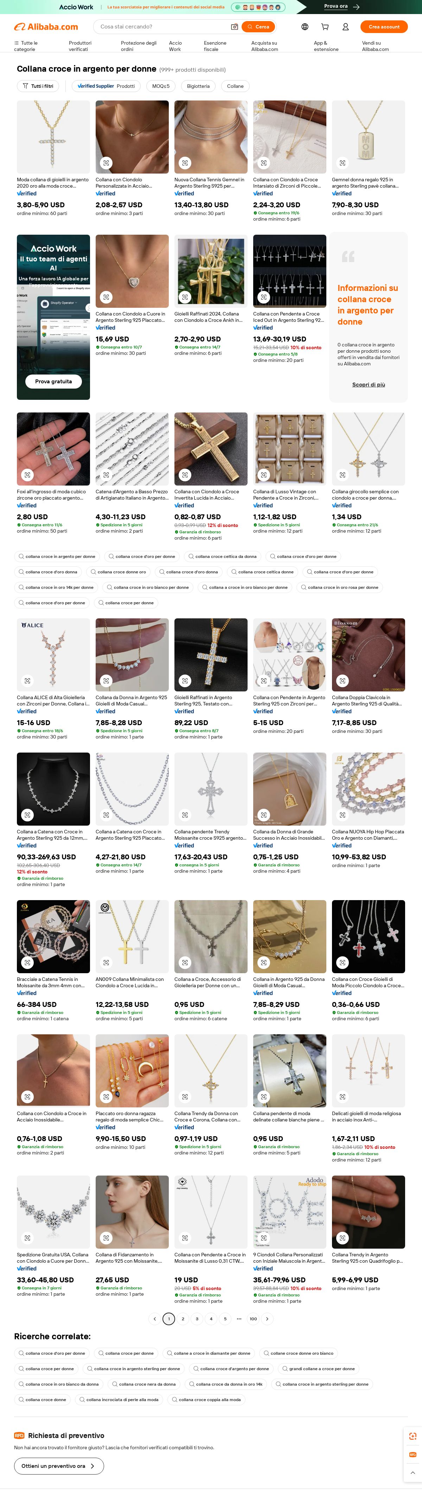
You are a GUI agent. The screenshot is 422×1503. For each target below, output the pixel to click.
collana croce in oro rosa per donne (339, 587)
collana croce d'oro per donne (142, 556)
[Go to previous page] (154, 1319)
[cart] (326, 28)
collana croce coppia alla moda (206, 1400)
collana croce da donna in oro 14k (225, 1384)
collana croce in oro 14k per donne (56, 587)
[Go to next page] (267, 1319)
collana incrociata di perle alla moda (119, 1400)
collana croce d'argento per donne (231, 1369)
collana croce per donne (126, 603)
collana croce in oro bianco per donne (148, 587)
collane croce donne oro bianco (298, 1353)
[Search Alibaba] (163, 27)
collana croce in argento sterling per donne (133, 1369)
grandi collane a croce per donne (318, 1369)
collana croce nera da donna (144, 1384)
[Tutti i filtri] (38, 86)
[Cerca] (258, 26)
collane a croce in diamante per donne (208, 1353)
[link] (413, 1436)
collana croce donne (42, 1400)
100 (253, 1318)
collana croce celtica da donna (222, 556)
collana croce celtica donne (262, 572)
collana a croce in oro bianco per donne (245, 587)
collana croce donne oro (118, 572)
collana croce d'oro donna (48, 572)
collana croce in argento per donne (57, 556)
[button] (234, 26)
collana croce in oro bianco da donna (59, 1384)
